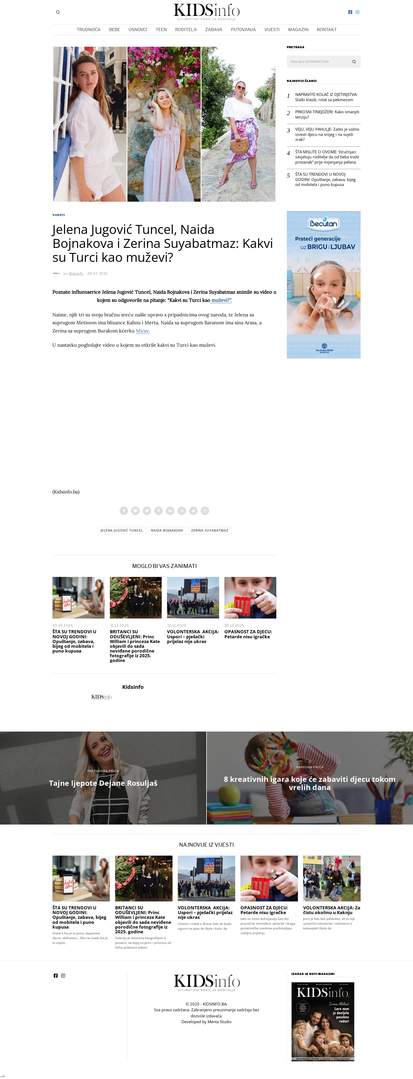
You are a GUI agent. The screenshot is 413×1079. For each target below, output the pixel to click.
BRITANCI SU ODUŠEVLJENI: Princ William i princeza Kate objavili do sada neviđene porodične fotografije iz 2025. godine (135, 646)
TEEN (161, 29)
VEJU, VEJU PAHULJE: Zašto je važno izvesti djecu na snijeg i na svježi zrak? (327, 134)
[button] (354, 62)
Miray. (143, 331)
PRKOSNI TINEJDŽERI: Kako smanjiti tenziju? (327, 114)
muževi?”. (221, 300)
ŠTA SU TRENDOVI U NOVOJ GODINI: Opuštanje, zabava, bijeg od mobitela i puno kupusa (74, 641)
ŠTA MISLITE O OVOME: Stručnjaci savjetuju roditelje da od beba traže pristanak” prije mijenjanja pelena (327, 157)
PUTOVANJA (243, 29)
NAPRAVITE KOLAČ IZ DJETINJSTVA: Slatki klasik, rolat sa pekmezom (326, 97)
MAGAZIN (298, 29)
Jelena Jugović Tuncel (122, 530)
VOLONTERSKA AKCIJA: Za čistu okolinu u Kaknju (331, 910)
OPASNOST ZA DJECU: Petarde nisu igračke (248, 634)
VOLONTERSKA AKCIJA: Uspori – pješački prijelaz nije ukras (193, 636)
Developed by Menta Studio (206, 1021)
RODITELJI (186, 29)
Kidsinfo (133, 686)
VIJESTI (272, 29)
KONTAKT (327, 29)
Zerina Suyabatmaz (209, 530)
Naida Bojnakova (167, 530)
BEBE (114, 29)
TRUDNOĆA (89, 29)
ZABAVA (214, 29)
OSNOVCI (138, 29)
